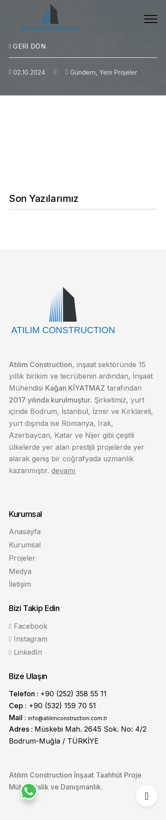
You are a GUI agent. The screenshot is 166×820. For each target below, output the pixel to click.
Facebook (28, 626)
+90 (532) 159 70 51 (62, 705)
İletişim (20, 584)
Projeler (22, 558)
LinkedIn (25, 652)
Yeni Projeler (118, 72)
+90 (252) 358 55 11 (73, 693)
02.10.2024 (27, 72)
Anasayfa (25, 531)
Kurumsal (25, 544)
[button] (151, 19)
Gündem (83, 72)
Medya (20, 571)
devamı (63, 470)
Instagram (28, 638)
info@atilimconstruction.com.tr (67, 718)
